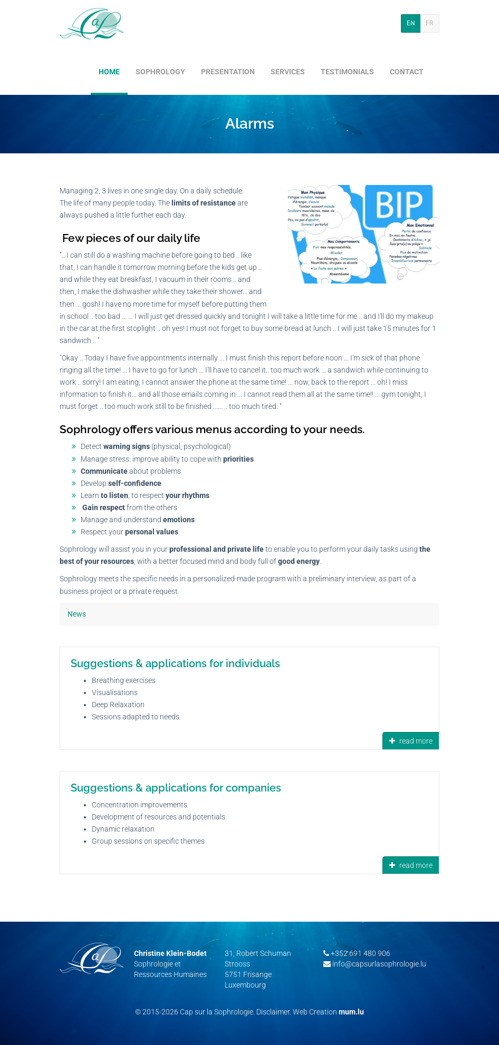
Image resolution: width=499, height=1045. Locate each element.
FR (430, 23)
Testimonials (347, 71)
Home (109, 71)
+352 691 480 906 (360, 953)
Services (288, 71)
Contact (407, 71)
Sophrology (160, 71)
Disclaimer (273, 1012)
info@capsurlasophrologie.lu (379, 964)
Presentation (228, 71)
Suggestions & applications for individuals (175, 663)
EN (411, 23)
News (77, 614)
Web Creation (315, 1012)
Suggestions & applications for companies (176, 788)
